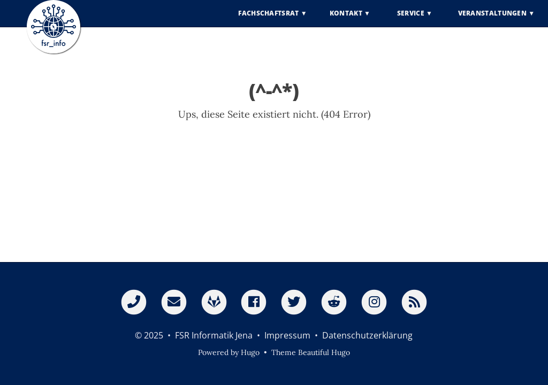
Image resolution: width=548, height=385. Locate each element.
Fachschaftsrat (268, 21)
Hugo (250, 352)
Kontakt (346, 21)
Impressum (287, 335)
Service (410, 21)
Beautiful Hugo (324, 352)
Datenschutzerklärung (367, 335)
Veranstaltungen (492, 21)
